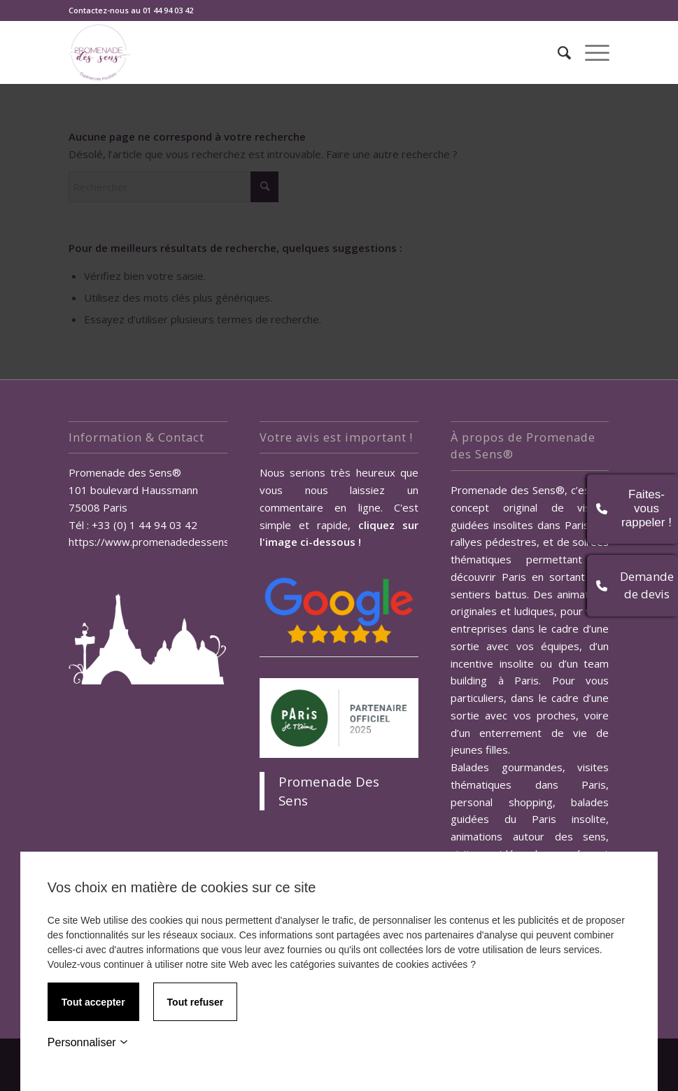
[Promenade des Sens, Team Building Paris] (100, 52)
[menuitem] (557, 52)
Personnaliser (88, 1042)
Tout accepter (93, 1002)
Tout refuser (195, 1002)
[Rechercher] (557, 52)
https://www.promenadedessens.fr (154, 542)
